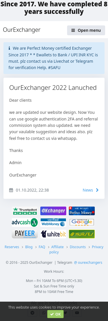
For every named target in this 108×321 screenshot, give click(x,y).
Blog (29, 246)
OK (55, 314)
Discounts (78, 246)
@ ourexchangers (88, 262)
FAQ (42, 246)
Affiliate (57, 246)
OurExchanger (22, 30)
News (91, 190)
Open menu (86, 30)
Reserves (12, 246)
